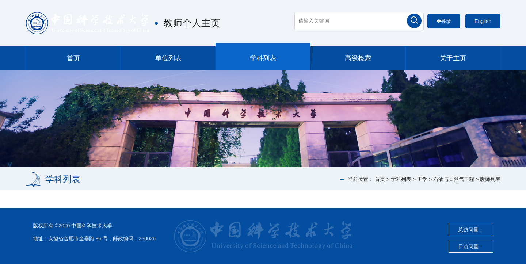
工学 (422, 179)
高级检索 (358, 58)
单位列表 (168, 58)
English (482, 21)
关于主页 (453, 58)
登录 (444, 21)
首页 (73, 58)
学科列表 (263, 58)
